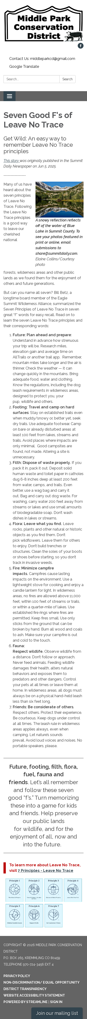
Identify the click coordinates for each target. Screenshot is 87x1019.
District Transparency (25, 989)
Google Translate (24, 66)
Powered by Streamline (25, 1002)
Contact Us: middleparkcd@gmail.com (42, 58)
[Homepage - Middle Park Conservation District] (43, 24)
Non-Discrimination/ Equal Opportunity (41, 982)
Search (67, 79)
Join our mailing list (57, 1013)
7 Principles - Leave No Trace (45, 870)
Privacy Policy (16, 976)
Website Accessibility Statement (34, 995)
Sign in (56, 1002)
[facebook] (81, 47)
